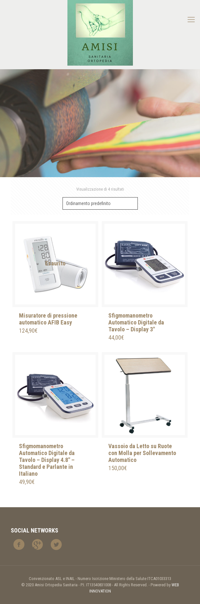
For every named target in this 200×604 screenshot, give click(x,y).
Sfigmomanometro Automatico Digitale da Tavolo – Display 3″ (136, 322)
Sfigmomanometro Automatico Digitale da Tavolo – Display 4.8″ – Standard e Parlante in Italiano (47, 460)
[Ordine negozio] (100, 203)
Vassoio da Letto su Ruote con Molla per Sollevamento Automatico (142, 453)
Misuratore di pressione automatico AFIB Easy (48, 319)
